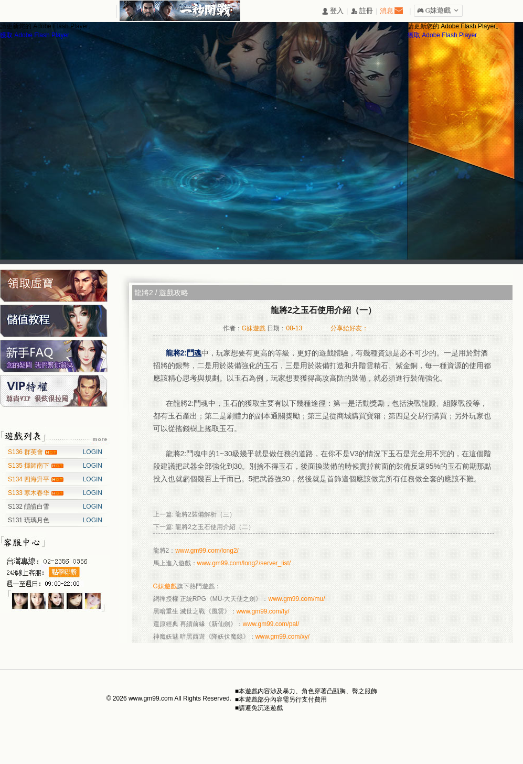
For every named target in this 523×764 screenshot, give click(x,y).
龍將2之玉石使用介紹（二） (214, 527)
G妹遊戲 (165, 586)
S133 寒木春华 (29, 493)
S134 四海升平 (29, 479)
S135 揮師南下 (29, 465)
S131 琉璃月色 (28, 520)
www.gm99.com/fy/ (263, 611)
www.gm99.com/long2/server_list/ (244, 563)
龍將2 (143, 292)
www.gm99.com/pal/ (271, 624)
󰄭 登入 (333, 11)
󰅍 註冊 (362, 11)
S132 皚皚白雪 (28, 506)
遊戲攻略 (173, 292)
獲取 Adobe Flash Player (34, 35)
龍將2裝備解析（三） (205, 514)
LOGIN (92, 452)
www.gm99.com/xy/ (282, 636)
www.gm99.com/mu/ (297, 598)
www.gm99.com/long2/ (207, 550)
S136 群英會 (26, 452)
